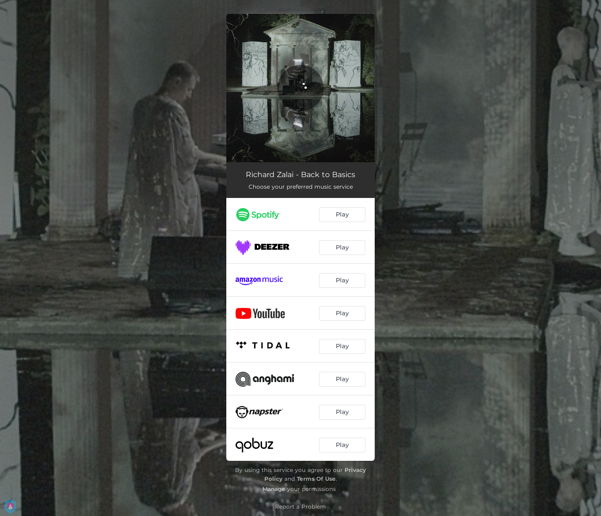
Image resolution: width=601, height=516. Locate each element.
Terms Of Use (316, 478)
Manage (273, 488)
